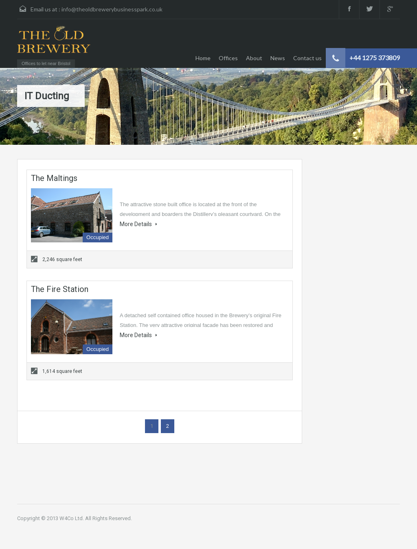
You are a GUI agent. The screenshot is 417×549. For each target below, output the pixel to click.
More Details (138, 224)
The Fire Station (59, 289)
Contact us (307, 57)
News (277, 57)
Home (203, 57)
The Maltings (54, 178)
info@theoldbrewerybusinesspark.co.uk (111, 9)
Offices (228, 57)
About (254, 57)
